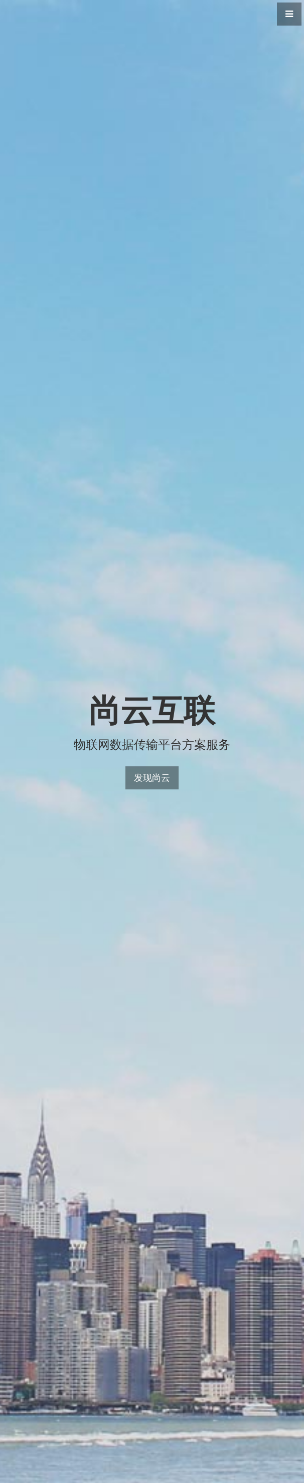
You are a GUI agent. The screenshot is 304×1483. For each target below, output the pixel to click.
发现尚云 (152, 778)
